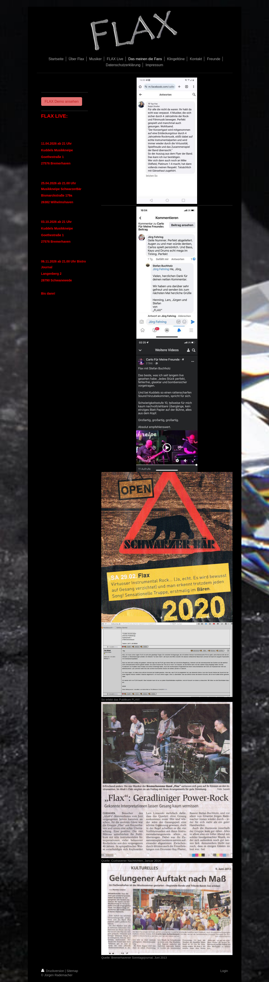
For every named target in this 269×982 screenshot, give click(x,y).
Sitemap (72, 971)
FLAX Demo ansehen (62, 101)
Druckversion (53, 971)
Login (224, 971)
